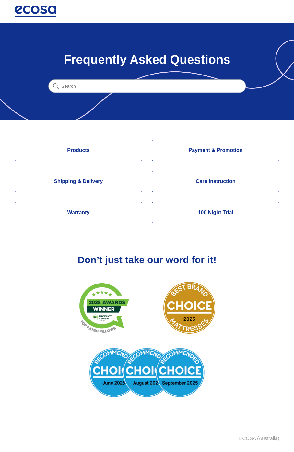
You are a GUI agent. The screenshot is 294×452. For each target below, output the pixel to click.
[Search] (147, 85)
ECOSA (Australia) (259, 438)
